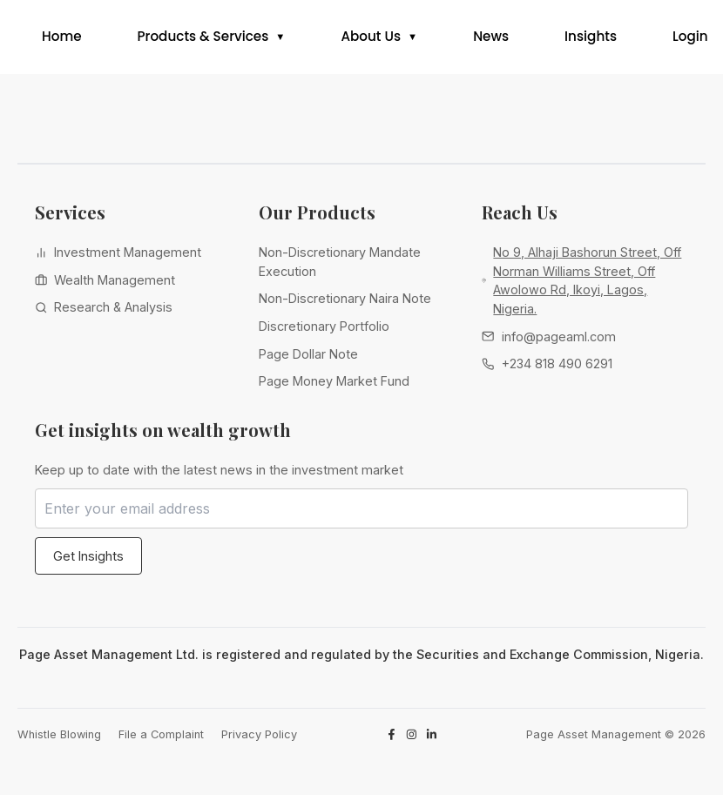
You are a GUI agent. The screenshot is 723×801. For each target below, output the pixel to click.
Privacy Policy (259, 739)
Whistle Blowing (59, 739)
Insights (590, 39)
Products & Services (203, 39)
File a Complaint (161, 739)
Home (62, 39)
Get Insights (88, 561)
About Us (371, 39)
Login (690, 39)
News (491, 39)
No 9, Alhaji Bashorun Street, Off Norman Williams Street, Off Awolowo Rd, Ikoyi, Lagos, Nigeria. (587, 286)
